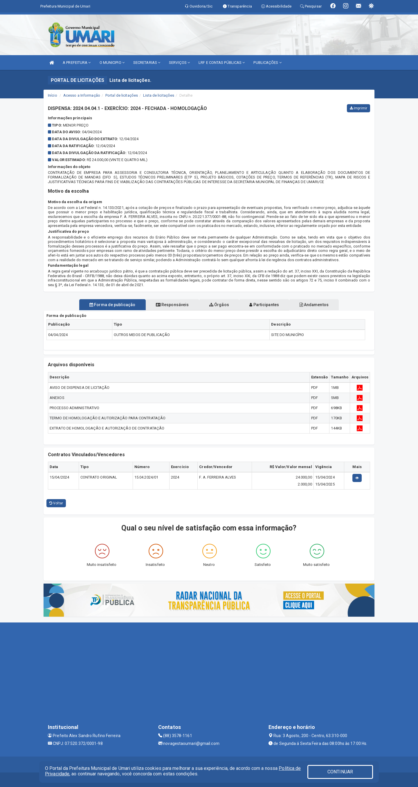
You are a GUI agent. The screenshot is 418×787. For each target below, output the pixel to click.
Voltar (56, 503)
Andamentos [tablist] (321, 304)
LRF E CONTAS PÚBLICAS (222, 62)
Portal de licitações (121, 95)
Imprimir (358, 108)
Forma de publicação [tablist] (104, 304)
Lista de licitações (158, 95)
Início (52, 95)
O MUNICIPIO (112, 62)
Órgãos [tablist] (219, 304)
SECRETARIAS (146, 62)
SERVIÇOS (179, 62)
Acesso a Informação (81, 95)
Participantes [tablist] (268, 304)
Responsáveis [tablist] (168, 304)
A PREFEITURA (77, 62)
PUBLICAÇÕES (267, 62)
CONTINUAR (340, 772)
